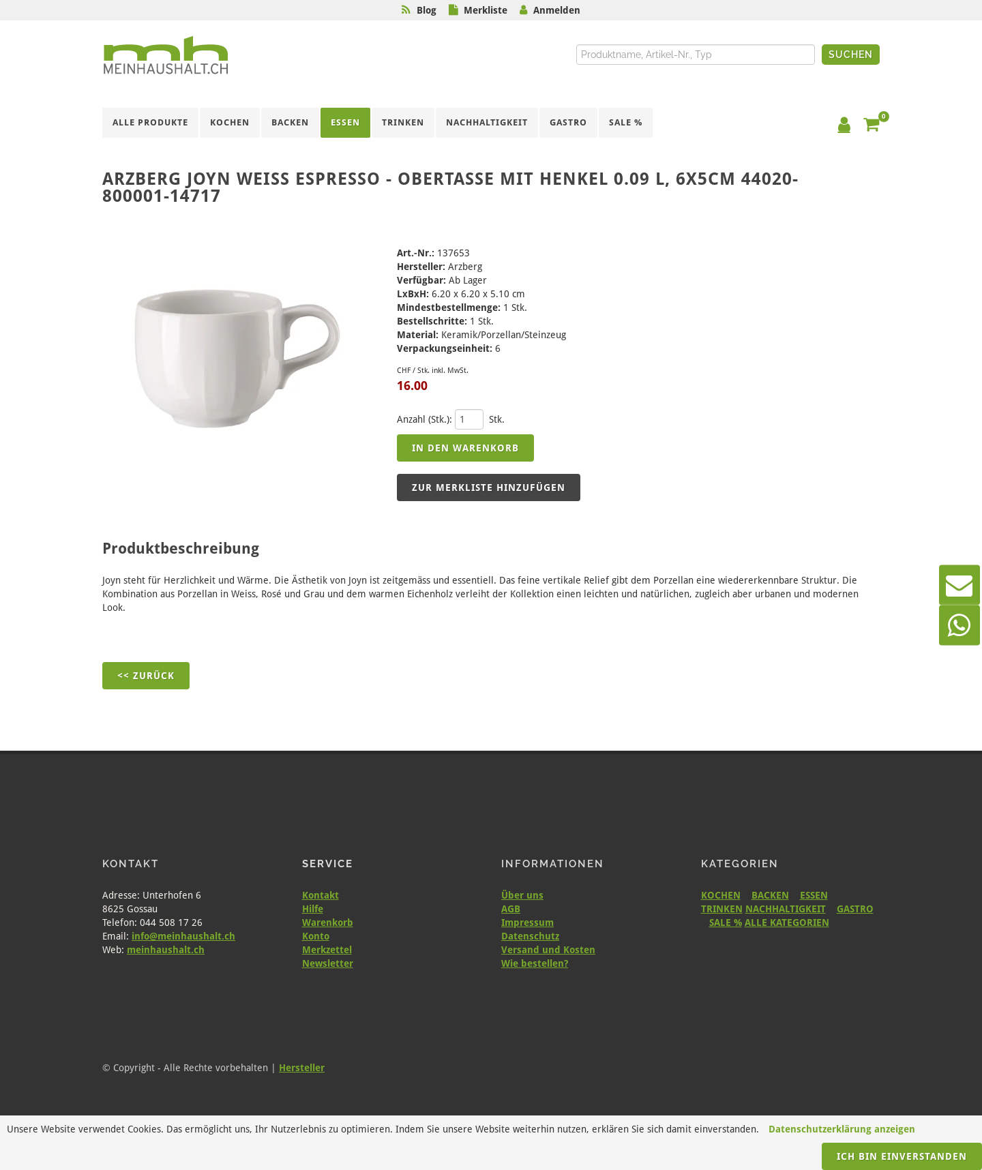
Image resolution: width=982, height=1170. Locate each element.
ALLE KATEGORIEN (787, 922)
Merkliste (485, 10)
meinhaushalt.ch (166, 949)
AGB (510, 908)
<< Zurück (146, 675)
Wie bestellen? (534, 963)
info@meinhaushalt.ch (183, 936)
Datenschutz (530, 936)
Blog (426, 10)
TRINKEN (722, 908)
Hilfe (312, 908)
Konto (315, 936)
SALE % (725, 922)
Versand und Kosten (548, 949)
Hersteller (302, 1067)
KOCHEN (721, 895)
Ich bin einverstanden (902, 1156)
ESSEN (814, 895)
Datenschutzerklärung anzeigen (842, 1129)
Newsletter (327, 963)
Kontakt (320, 895)
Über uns (522, 895)
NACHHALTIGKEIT (785, 908)
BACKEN (770, 895)
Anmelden (556, 10)
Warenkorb (327, 922)
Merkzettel (327, 949)
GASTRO (855, 908)
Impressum (527, 922)
